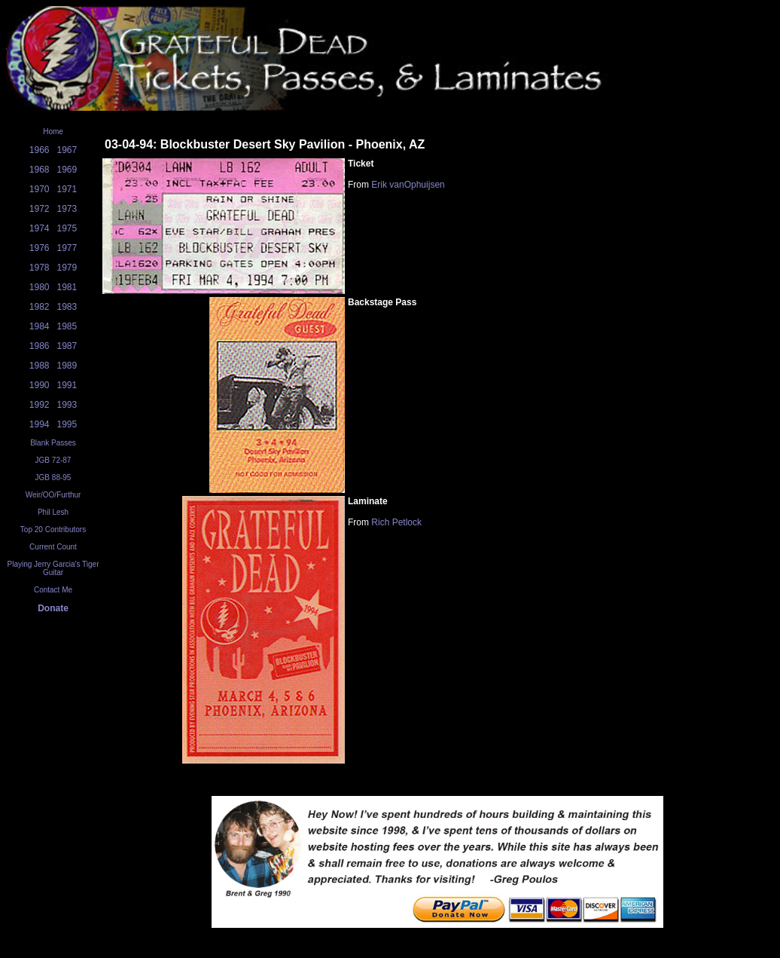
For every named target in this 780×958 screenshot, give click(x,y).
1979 (67, 267)
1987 (67, 346)
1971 (67, 189)
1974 (39, 228)
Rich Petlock (396, 522)
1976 (39, 248)
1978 (39, 267)
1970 (39, 189)
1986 (39, 346)
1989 (67, 365)
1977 (67, 248)
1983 (67, 306)
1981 (67, 287)
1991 (67, 385)
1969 (67, 169)
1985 (67, 326)
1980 (39, 287)
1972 (39, 209)
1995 (67, 424)
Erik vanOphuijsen (407, 184)
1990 (39, 385)
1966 (39, 150)
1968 (39, 169)
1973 (67, 209)
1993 (67, 404)
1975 (67, 228)
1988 (39, 365)
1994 (39, 424)
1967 (67, 150)
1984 (39, 326)
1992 (39, 404)
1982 (39, 306)
